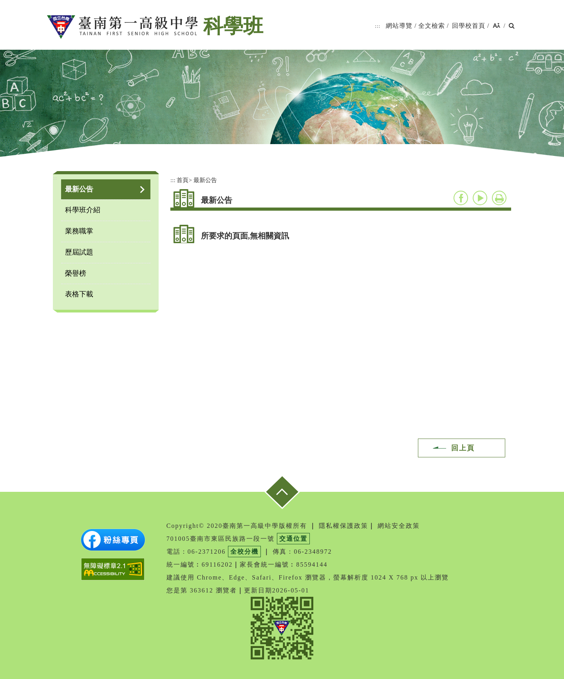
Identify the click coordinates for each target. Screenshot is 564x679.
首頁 (182, 180)
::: (377, 26)
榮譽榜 (75, 273)
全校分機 (244, 551)
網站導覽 (399, 25)
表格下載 (79, 294)
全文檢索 (431, 25)
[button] (496, 26)
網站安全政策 (399, 525)
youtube (480, 198)
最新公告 (79, 189)
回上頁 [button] (463, 448)
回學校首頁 (468, 25)
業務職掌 (79, 231)
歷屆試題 (79, 252)
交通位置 (293, 538)
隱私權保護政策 (343, 525)
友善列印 (499, 198)
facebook (461, 198)
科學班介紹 (82, 210)
